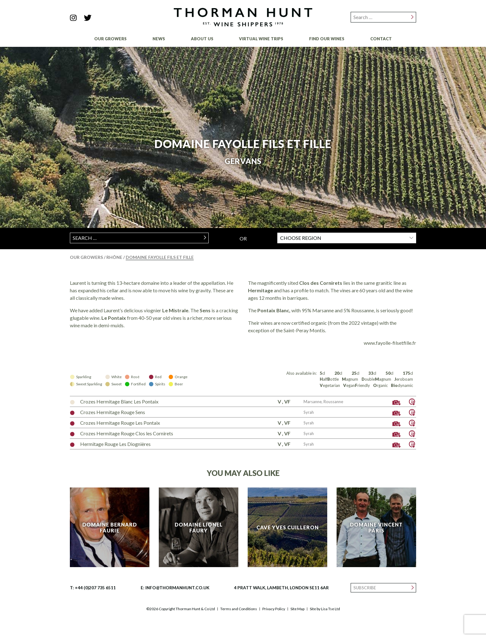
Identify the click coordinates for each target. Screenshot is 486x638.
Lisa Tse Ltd (330, 608)
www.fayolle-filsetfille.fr (390, 343)
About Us (202, 38)
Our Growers (110, 38)
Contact (381, 38)
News (159, 38)
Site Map (297, 609)
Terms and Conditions (238, 609)
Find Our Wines (326, 38)
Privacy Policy (273, 609)
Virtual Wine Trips (261, 38)
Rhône (114, 257)
